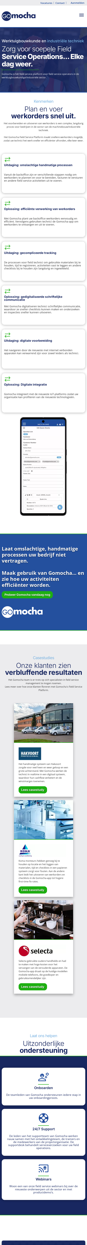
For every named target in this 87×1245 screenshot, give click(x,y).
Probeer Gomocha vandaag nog (27, 594)
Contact (60, 3)
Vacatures (46, 3)
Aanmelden (77, 3)
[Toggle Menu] (81, 15)
